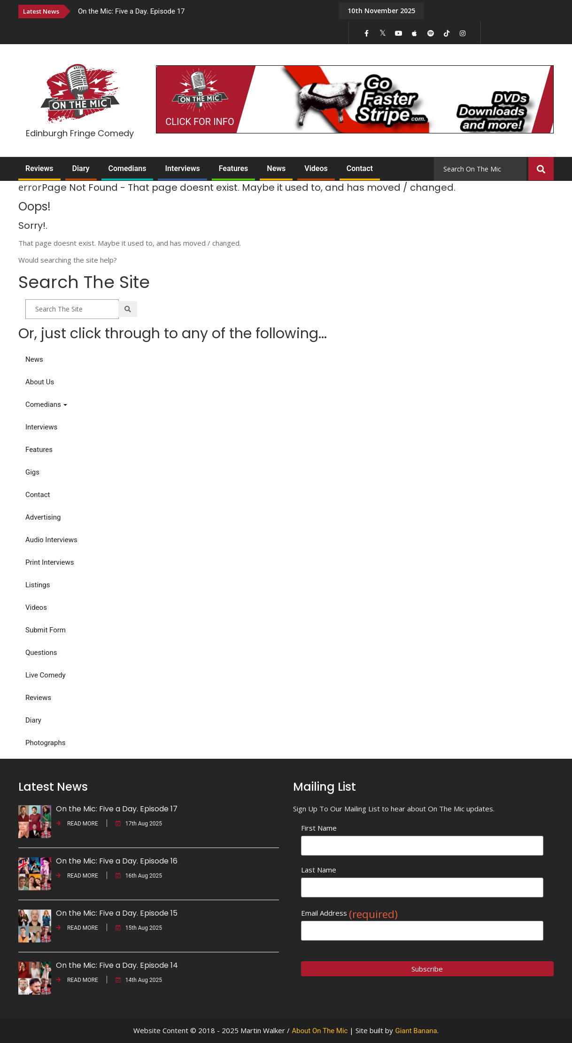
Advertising (43, 517)
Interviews (182, 168)
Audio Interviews (51, 540)
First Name (319, 828)
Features (233, 168)
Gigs (32, 472)
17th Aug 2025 (139, 823)
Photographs (45, 743)
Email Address (349, 913)
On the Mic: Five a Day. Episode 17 (131, 11)
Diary (81, 168)
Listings (37, 585)
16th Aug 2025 (139, 875)
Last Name (318, 869)
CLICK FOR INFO (199, 121)
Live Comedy (45, 675)
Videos (315, 168)
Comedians (127, 168)
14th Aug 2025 (139, 980)
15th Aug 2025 (139, 928)
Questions (41, 652)
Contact (360, 168)
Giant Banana (416, 1031)
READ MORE (77, 823)
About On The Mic (320, 1031)
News (276, 168)
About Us (39, 382)
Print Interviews (49, 562)
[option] (201, 11)
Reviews (39, 168)
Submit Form (45, 630)
